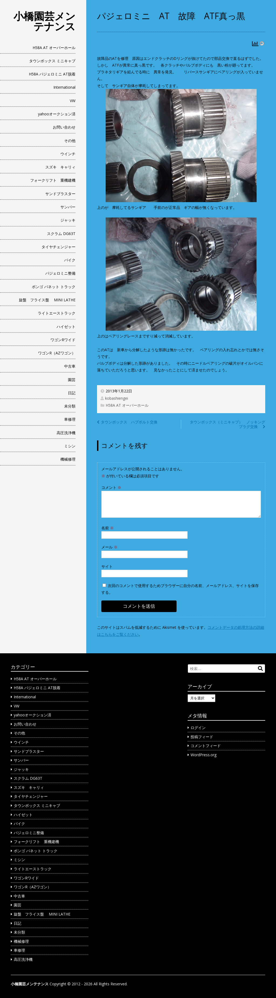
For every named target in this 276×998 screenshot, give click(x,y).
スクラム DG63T (61, 233)
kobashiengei (116, 398)
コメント (111, 487)
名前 (107, 527)
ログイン (198, 727)
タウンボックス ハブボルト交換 (129, 421)
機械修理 (67, 459)
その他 (69, 140)
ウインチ (67, 153)
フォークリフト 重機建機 (52, 180)
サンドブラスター (60, 193)
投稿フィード (202, 736)
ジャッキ (67, 220)
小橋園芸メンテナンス (44, 21)
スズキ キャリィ (60, 167)
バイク (69, 260)
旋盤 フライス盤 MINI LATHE (47, 299)
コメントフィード (206, 745)
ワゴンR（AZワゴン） (56, 352)
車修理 (69, 419)
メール (109, 547)
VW (72, 100)
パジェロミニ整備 (60, 273)
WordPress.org (203, 754)
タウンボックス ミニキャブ (52, 60)
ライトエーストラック (56, 313)
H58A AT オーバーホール (54, 47)
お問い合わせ (64, 127)
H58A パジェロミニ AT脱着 (52, 74)
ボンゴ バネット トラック (53, 286)
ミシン (69, 445)
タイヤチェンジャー (58, 246)
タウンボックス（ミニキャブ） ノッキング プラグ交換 (229, 424)
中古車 (69, 366)
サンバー (67, 206)
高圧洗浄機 (66, 432)
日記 (71, 392)
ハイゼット (66, 326)
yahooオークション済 (56, 113)
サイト (107, 566)
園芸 (71, 379)
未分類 (69, 406)
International (64, 87)
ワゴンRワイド (62, 339)
